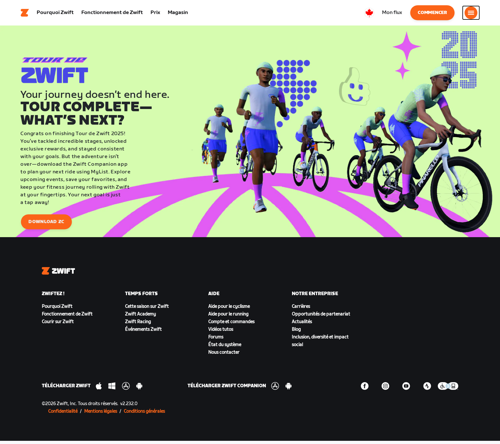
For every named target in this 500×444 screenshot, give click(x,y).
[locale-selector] (369, 14)
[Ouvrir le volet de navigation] (471, 14)
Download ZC (46, 225)
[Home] (25, 14)
